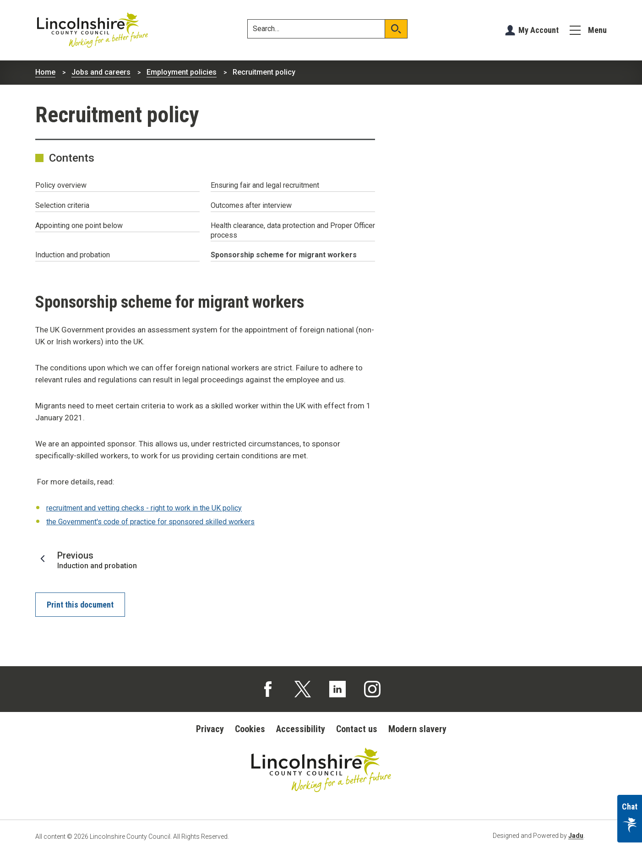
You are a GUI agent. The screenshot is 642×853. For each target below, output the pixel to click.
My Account (538, 30)
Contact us (356, 728)
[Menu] (588, 30)
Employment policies (182, 72)
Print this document (80, 604)
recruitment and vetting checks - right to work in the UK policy (144, 508)
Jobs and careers (101, 72)
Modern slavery (417, 728)
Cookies (250, 728)
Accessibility (300, 728)
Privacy (210, 728)
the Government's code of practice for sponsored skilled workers (150, 521)
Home (45, 72)
